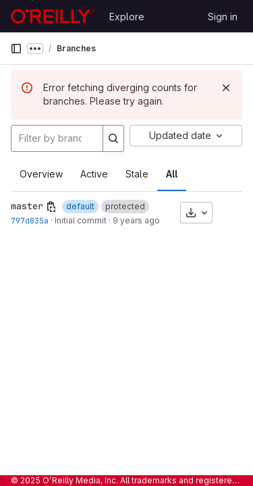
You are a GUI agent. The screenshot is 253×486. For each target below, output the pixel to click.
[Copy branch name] (51, 206)
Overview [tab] (41, 174)
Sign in (222, 16)
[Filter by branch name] (57, 138)
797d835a (30, 220)
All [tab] (171, 174)
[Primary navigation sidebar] (16, 48)
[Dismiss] (226, 88)
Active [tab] (94, 174)
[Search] (113, 138)
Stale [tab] (136, 174)
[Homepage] (53, 16)
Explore (126, 16)
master (27, 206)
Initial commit (81, 220)
